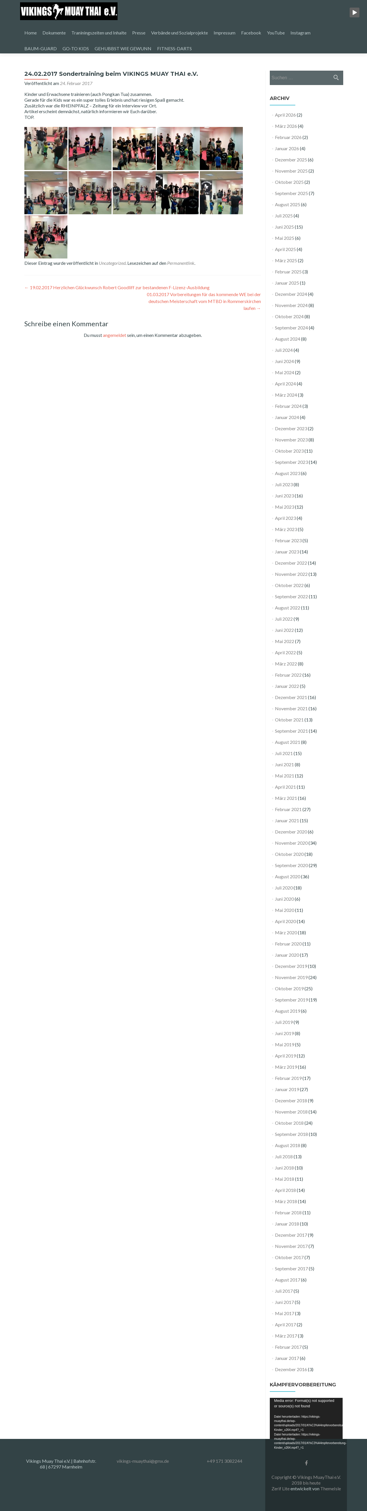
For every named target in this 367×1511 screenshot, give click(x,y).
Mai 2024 (284, 372)
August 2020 (287, 876)
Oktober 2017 (289, 1257)
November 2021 (291, 708)
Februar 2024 (288, 406)
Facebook (251, 32)
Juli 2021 (284, 753)
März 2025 (286, 260)
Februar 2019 (288, 1078)
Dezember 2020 (291, 831)
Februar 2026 (288, 137)
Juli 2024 (284, 350)
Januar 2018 (287, 1223)
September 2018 (291, 1134)
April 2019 (285, 1055)
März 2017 (286, 1335)
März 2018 (286, 1201)
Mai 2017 (284, 1313)
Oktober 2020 (289, 854)
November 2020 (291, 843)
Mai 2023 (284, 507)
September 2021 (291, 731)
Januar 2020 (287, 955)
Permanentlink (180, 263)
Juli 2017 (284, 1291)
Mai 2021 (284, 775)
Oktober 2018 (289, 1123)
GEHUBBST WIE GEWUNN (123, 48)
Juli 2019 (284, 1022)
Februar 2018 (288, 1212)
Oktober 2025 (289, 182)
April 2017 (285, 1324)
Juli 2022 (284, 619)
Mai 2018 (284, 1179)
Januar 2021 (287, 820)
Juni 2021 (284, 764)
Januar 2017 (287, 1358)
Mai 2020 (284, 910)
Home (30, 32)
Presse (138, 32)
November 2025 (291, 170)
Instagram (300, 32)
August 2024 (287, 338)
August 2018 (287, 1145)
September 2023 (291, 462)
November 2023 (291, 439)
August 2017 (287, 1279)
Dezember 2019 (291, 966)
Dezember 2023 (291, 428)
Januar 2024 (287, 417)
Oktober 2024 (289, 316)
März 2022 (286, 663)
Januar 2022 (287, 686)
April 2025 (285, 249)
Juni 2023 (284, 495)
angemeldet (114, 335)
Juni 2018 (284, 1167)
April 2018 (285, 1190)
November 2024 (291, 305)
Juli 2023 (284, 484)
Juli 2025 (284, 215)
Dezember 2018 (291, 1100)
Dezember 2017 (291, 1235)
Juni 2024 (284, 361)
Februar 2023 (288, 540)
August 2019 (287, 1011)
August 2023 (287, 473)
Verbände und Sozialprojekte (179, 32)
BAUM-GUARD (40, 48)
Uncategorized (112, 263)
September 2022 (291, 596)
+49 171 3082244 (224, 1461)
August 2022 (287, 607)
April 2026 (285, 114)
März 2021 (286, 798)
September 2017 (291, 1268)
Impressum (224, 32)
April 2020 (285, 921)
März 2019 (286, 1067)
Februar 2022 (288, 675)
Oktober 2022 (289, 585)
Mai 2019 (284, 1044)
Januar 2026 (287, 148)
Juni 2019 (284, 1033)
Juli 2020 (284, 887)
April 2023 (285, 518)
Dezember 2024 (291, 294)
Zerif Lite (281, 1488)
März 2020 (286, 932)
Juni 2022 (284, 630)
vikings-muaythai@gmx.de (143, 1461)
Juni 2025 (284, 226)
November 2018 (291, 1111)
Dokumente (54, 32)
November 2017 (291, 1246)
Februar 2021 (288, 809)
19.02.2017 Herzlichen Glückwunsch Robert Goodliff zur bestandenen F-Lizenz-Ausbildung (117, 287)
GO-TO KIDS (76, 48)
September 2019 (291, 999)
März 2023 (286, 529)
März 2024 (286, 394)
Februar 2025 (288, 271)
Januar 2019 (287, 1089)
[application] (306, 1418)
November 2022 (291, 574)
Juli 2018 (284, 1156)
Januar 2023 (287, 551)
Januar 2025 (287, 282)
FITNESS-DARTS (174, 48)
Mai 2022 (284, 641)
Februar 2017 (288, 1347)
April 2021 (285, 787)
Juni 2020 (284, 899)
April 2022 (285, 652)
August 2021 (287, 742)
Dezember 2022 (291, 563)
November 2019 (291, 977)
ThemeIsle (330, 1488)
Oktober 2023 (289, 451)
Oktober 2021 (289, 719)
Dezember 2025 (291, 159)
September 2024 (291, 327)
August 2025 (287, 204)
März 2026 (286, 126)
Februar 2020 (288, 943)
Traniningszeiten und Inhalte (98, 32)
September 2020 (291, 865)
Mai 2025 (284, 238)
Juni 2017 (284, 1302)
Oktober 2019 (289, 988)
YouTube (276, 32)
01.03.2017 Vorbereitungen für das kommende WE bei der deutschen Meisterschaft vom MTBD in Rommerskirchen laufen (204, 301)
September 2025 (291, 193)
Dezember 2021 (291, 697)
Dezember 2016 (291, 1369)
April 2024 (285, 383)
